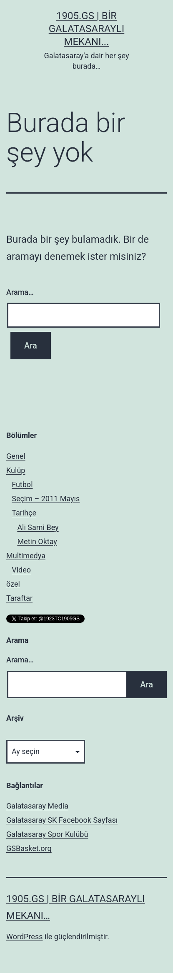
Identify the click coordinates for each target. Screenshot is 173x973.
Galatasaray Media (37, 805)
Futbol (22, 484)
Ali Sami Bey (37, 527)
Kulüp (15, 470)
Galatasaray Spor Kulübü (47, 834)
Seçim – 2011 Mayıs (46, 498)
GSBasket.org (29, 848)
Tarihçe (24, 512)
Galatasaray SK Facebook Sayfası (62, 820)
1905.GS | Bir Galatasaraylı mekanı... (86, 28)
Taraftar (19, 598)
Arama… (20, 292)
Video (21, 569)
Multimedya (25, 555)
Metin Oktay (37, 541)
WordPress (24, 936)
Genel (15, 456)
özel (13, 584)
